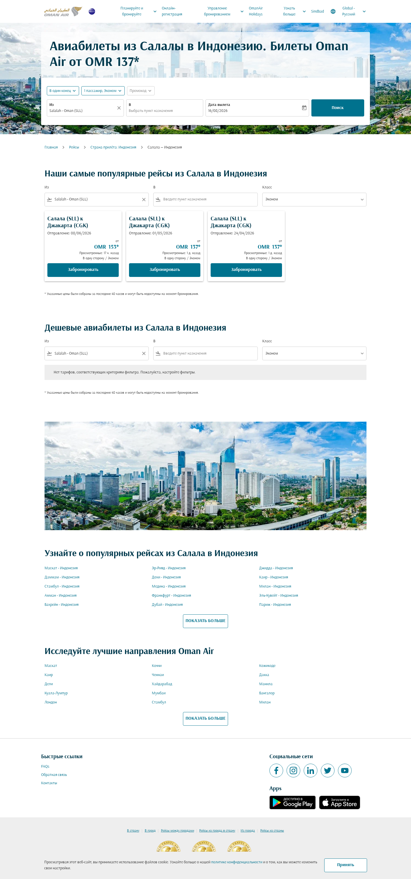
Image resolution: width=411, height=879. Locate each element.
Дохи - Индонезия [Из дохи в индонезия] (166, 577)
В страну (133, 830)
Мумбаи (159, 693)
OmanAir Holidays (256, 11)
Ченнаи (158, 675)
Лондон (51, 702)
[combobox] (82, 111)
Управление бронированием (225, 11)
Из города (248, 830)
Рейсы (74, 147)
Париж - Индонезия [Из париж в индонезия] (275, 605)
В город (150, 830)
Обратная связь (54, 775)
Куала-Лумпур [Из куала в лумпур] (56, 693)
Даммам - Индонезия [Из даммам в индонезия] (62, 577)
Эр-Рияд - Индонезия (169, 568)
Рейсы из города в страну (217, 830)
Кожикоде (267, 666)
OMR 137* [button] (112, 63)
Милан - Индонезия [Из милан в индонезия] (275, 586)
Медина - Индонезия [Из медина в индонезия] (169, 586)
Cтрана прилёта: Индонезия (113, 147)
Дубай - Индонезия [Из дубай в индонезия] (167, 605)
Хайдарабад (162, 684)
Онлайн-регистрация (172, 11)
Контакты (49, 783)
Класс (267, 187)
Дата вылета (219, 105)
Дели (49, 684)
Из (51, 105)
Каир (49, 675)
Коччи (157, 666)
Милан (265, 702)
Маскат (51, 666)
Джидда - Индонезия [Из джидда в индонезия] (276, 568)
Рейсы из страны (272, 830)
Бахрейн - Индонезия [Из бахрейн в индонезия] (61, 605)
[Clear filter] (143, 199)
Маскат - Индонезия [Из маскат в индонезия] (61, 568)
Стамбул (159, 702)
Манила (266, 684)
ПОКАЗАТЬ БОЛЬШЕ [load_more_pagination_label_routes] (205, 621)
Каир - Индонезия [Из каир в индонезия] (273, 577)
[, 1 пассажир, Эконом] (100, 91)
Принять (345, 865)
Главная (51, 147)
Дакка (264, 675)
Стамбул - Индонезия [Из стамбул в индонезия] (62, 586)
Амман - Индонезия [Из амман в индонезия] (60, 596)
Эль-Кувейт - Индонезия (278, 596)
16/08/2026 (217, 111)
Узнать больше (296, 11)
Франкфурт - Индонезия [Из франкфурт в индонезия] (171, 596)
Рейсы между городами (177, 830)
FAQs (45, 767)
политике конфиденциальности (236, 862)
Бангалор (267, 693)
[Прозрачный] (120, 108)
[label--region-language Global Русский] (349, 11)
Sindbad (317, 11)
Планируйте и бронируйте (140, 11)
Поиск (338, 108)
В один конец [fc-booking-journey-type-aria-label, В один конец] (60, 91)
